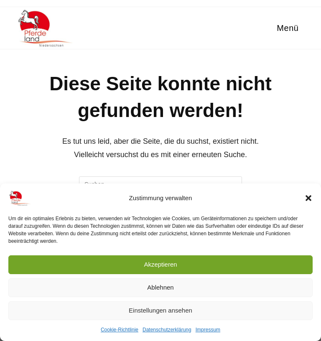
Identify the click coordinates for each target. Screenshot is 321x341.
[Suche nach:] (302, 28)
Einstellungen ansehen (160, 310)
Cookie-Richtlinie (119, 330)
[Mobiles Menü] (286, 28)
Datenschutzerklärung (167, 330)
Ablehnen (160, 287)
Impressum (208, 330)
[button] (308, 198)
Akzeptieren (160, 264)
